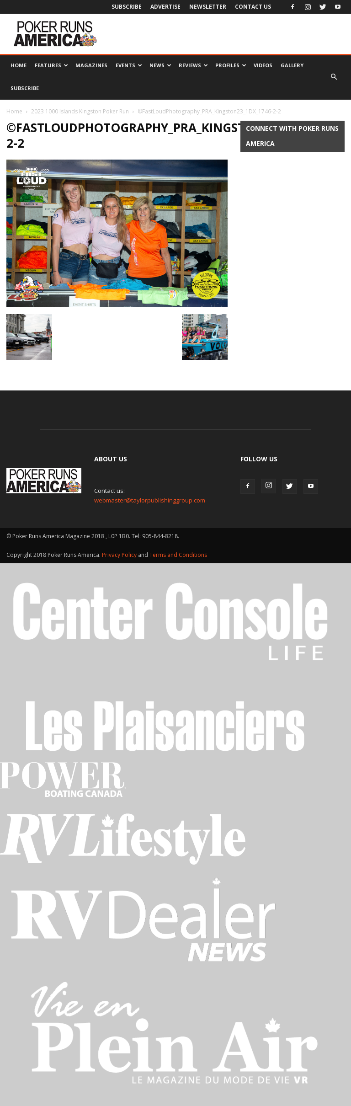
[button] (334, 77)
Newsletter (207, 7)
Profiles (230, 65)
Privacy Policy (120, 555)
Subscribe (127, 7)
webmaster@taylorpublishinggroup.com (149, 500)
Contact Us (253, 7)
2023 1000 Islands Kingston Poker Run (80, 111)
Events (129, 65)
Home (19, 65)
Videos (263, 65)
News (160, 65)
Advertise (165, 7)
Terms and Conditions (178, 555)
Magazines (91, 65)
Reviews (193, 65)
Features (51, 65)
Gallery (292, 65)
